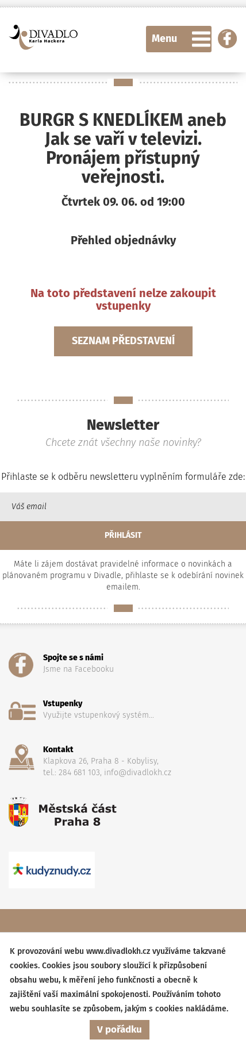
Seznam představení (123, 340)
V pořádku (119, 1029)
